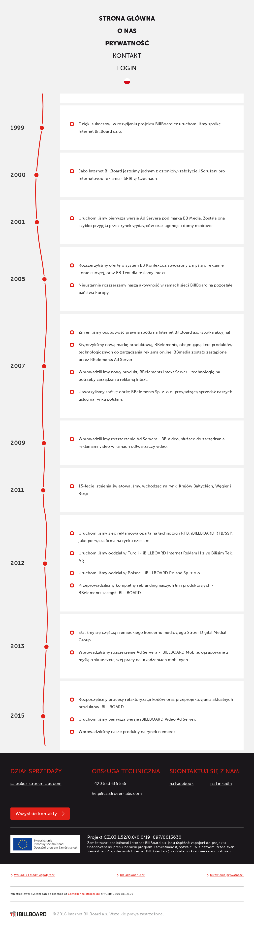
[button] (127, 81)
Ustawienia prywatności (227, 875)
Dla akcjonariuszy (132, 875)
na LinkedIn (221, 783)
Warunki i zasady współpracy (34, 875)
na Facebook (182, 783)
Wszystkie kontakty (36, 813)
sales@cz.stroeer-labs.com (36, 783)
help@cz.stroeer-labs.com (117, 793)
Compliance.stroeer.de (84, 894)
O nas (127, 30)
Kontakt (127, 55)
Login (127, 68)
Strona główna (127, 18)
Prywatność (127, 43)
